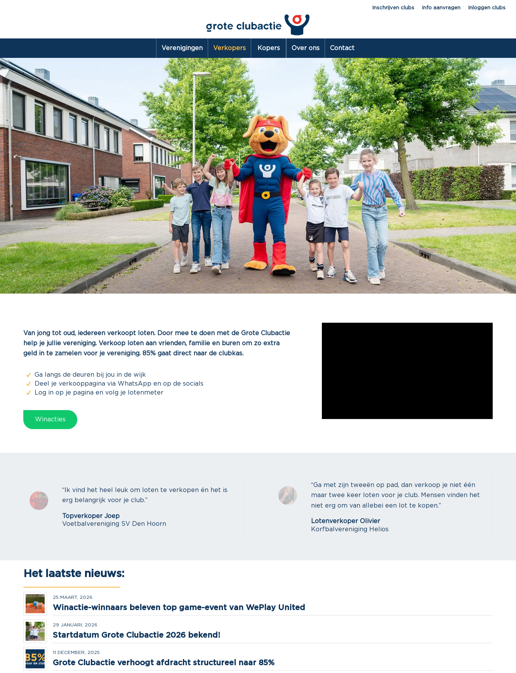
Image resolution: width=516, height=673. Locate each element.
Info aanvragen (441, 7)
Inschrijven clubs (393, 7)
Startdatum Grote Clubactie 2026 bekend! (136, 635)
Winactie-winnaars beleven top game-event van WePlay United (179, 608)
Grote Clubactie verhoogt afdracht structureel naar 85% (164, 663)
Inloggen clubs (487, 7)
